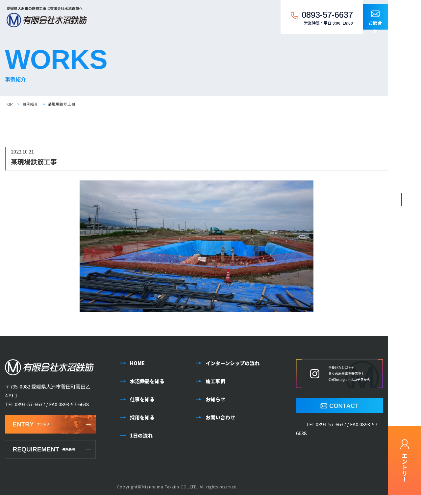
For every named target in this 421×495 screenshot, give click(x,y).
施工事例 (215, 381)
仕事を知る (142, 399)
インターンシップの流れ (233, 363)
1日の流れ (141, 435)
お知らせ (215, 399)
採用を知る (142, 417)
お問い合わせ (220, 417)
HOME (137, 363)
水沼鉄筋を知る (147, 381)
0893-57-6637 (30, 404)
